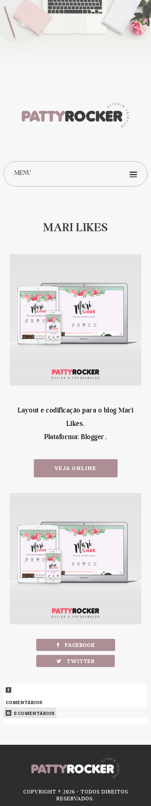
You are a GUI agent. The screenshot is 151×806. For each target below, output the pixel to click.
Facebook (75, 645)
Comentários (75, 696)
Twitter (75, 661)
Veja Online (75, 468)
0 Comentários (30, 713)
